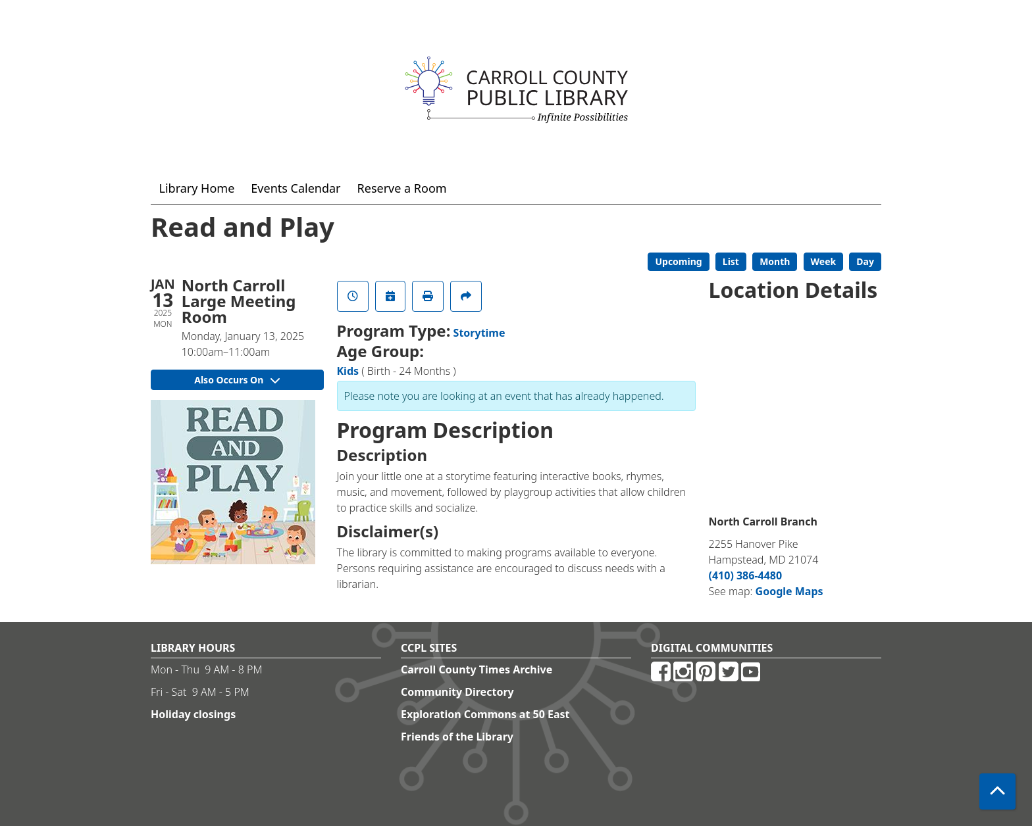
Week (824, 261)
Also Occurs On (237, 380)
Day (865, 261)
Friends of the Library (457, 736)
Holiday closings (193, 714)
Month (775, 261)
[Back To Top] (997, 791)
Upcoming (678, 261)
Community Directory (457, 692)
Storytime (479, 333)
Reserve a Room (402, 188)
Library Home (197, 188)
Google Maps (789, 591)
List (731, 261)
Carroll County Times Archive (476, 669)
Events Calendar (295, 188)
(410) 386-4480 (746, 575)
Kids (348, 371)
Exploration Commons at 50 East (485, 714)
